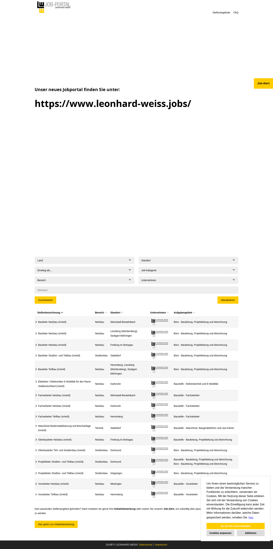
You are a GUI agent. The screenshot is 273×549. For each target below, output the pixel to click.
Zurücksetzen (45, 300)
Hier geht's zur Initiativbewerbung (56, 524)
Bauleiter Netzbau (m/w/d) (52, 322)
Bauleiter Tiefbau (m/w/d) (51, 369)
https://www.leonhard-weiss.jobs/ (113, 103)
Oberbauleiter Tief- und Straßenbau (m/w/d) (61, 450)
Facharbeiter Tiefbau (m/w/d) (53, 416)
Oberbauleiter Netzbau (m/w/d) (54, 439)
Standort (116, 312)
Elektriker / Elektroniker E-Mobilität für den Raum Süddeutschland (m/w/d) (64, 383)
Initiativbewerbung (125, 508)
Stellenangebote (221, 12)
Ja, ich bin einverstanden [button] (236, 526)
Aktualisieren (228, 300)
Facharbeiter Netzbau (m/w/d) (54, 395)
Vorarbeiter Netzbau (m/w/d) (53, 483)
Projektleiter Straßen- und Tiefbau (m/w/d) (60, 461)
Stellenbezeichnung (50, 312)
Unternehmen (159, 312)
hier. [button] (251, 517)
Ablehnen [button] (250, 533)
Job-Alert (168, 508)
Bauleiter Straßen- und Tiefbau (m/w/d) (59, 355)
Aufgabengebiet (184, 312)
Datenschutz (146, 544)
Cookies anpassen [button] (220, 533)
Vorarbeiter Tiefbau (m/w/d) (53, 494)
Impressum (161, 544)
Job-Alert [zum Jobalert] (263, 83)
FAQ (235, 12)
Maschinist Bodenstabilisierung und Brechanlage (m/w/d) (64, 428)
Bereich (101, 312)
